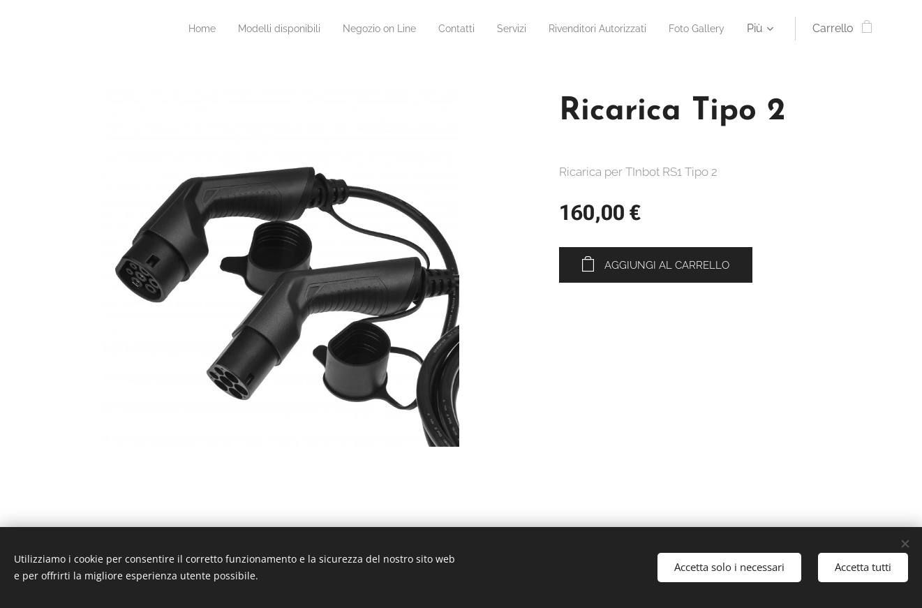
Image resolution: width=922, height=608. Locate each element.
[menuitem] (157, 28)
